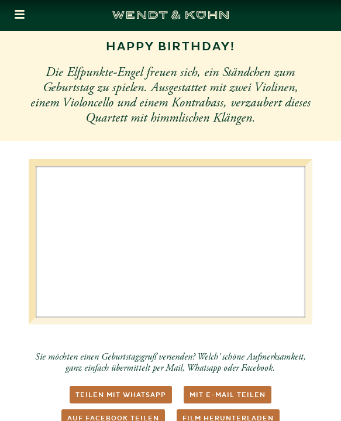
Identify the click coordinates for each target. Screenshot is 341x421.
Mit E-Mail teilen (228, 395)
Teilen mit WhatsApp (120, 395)
